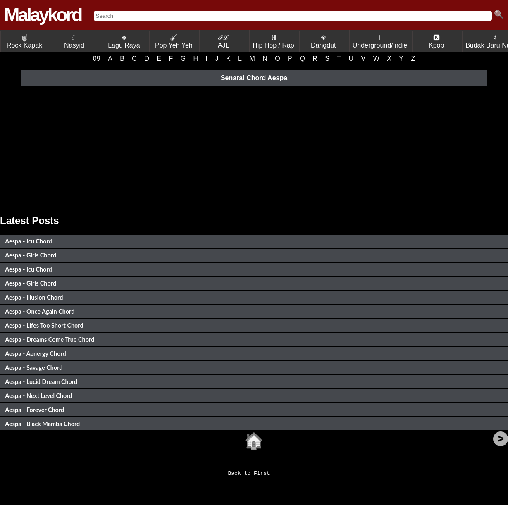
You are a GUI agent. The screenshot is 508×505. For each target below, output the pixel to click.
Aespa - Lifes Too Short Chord (44, 325)
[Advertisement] (254, 149)
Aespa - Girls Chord (30, 255)
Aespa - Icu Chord (28, 241)
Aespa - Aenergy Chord (35, 353)
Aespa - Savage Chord (33, 367)
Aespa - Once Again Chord (39, 311)
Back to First (249, 476)
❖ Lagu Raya (124, 41)
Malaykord (42, 14)
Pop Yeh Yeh (174, 41)
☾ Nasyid (74, 41)
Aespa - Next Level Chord (38, 395)
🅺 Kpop (436, 41)
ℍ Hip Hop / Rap (273, 41)
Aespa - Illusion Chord (34, 297)
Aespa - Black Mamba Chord (42, 423)
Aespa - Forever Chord (34, 409)
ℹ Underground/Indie (380, 41)
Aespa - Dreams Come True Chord (49, 339)
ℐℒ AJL (223, 41)
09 (96, 58)
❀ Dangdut (323, 41)
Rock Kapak (24, 41)
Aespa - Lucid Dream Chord (41, 381)
